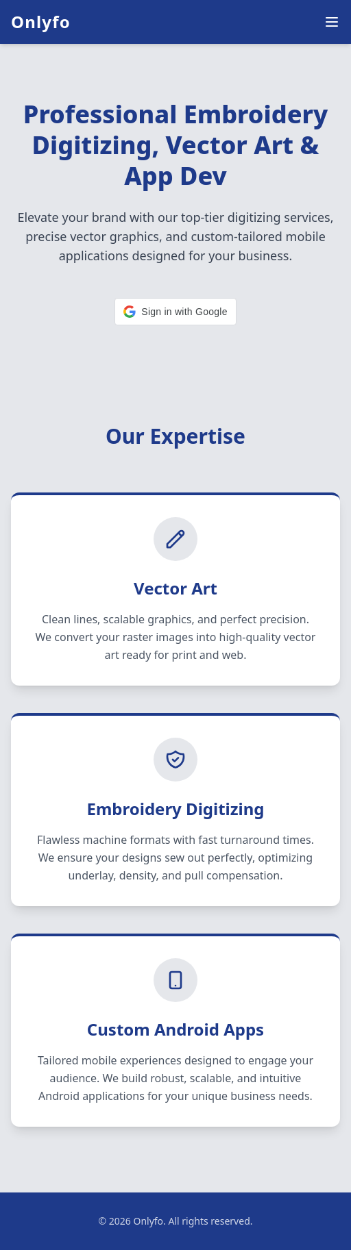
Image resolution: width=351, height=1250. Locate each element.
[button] (175, 311)
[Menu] (332, 22)
